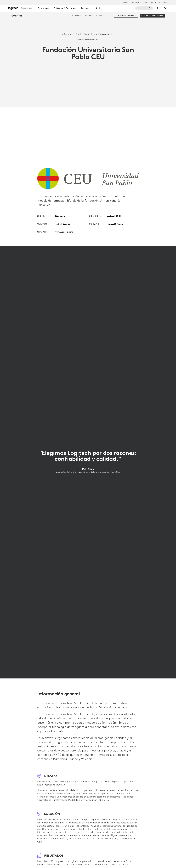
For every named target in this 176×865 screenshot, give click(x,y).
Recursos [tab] (85, 8)
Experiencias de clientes (86, 34)
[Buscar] (144, 8)
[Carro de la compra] (165, 8)
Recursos (68, 34)
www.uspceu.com (64, 232)
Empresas (145, 2)
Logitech (125, 2)
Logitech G (135, 2)
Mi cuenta (157, 8)
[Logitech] (21, 8)
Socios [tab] (98, 8)
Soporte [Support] (153, 2)
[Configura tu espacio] (126, 16)
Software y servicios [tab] (65, 8)
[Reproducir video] (88, 114)
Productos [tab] (43, 8)
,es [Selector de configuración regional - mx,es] (165, 2)
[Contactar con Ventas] (152, 16)
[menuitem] (76, 15)
